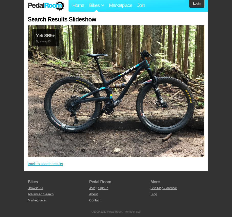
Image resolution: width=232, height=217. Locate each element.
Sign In (103, 188)
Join (141, 5)
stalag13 (45, 41)
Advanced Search (41, 194)
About (93, 194)
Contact (95, 200)
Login (197, 3)
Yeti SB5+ (45, 35)
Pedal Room (46, 6)
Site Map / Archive (164, 188)
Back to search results (45, 164)
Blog (154, 194)
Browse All (35, 188)
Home (78, 5)
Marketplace (120, 5)
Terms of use (132, 211)
